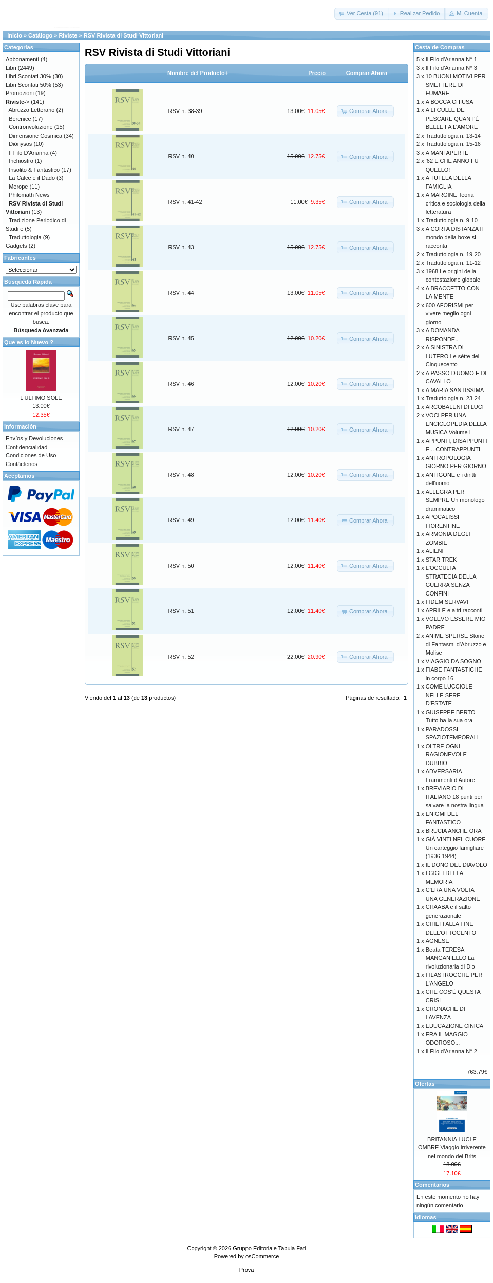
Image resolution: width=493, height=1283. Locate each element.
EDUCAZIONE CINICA (454, 1025)
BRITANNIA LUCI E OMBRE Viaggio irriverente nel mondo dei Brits (452, 1147)
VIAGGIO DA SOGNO (453, 661)
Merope (18, 186)
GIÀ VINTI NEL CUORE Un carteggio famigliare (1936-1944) (456, 847)
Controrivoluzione (31, 127)
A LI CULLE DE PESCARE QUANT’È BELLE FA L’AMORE (452, 118)
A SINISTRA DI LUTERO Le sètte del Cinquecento (453, 355)
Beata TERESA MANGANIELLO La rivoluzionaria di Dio (450, 958)
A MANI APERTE (447, 153)
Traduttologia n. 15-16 (453, 144)
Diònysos (20, 144)
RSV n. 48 (181, 475)
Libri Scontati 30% (28, 76)
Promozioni (20, 93)
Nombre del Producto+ (197, 73)
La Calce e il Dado (32, 178)
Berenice (20, 119)
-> (17, 102)
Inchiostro (21, 161)
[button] (361, 14)
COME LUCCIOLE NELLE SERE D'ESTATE (449, 694)
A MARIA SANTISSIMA (455, 390)
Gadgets (16, 246)
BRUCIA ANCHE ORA (454, 831)
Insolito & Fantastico (34, 169)
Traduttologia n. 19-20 (453, 254)
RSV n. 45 (181, 338)
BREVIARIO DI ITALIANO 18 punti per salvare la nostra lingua (455, 796)
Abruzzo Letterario (32, 110)
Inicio (14, 35)
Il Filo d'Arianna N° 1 (451, 59)
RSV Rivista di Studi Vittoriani (124, 35)
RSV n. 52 (181, 657)
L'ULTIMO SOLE (41, 398)
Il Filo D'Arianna (28, 153)
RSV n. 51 (181, 611)
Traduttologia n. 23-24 (453, 398)
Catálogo (40, 35)
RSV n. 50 (181, 566)
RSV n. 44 (181, 293)
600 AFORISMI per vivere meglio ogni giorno (449, 313)
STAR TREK (441, 559)
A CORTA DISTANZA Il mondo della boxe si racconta (454, 237)
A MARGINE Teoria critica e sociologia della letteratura (455, 203)
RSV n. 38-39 (185, 111)
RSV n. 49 (181, 520)
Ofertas (425, 1084)
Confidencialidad (26, 447)
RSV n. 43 (181, 247)
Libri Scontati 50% (28, 85)
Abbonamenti (22, 59)
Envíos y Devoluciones (34, 438)
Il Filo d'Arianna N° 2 (451, 1051)
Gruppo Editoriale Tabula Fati (269, 1248)
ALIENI (435, 551)
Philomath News (29, 195)
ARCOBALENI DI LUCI (455, 407)
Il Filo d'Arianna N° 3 (451, 68)
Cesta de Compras (440, 47)
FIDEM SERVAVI (447, 602)
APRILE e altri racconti (454, 610)
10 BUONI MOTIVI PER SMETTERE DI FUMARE (456, 84)
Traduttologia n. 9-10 (452, 220)
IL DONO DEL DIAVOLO (456, 865)
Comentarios (432, 1185)
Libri (11, 68)
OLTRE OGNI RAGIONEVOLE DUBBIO (446, 754)
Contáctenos (21, 464)
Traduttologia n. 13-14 (453, 136)
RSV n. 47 (181, 429)
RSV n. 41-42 (185, 202)
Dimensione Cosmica (35, 136)
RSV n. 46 (181, 384)
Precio (317, 73)
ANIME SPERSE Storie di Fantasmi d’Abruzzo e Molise (456, 644)
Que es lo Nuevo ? (28, 342)
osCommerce (262, 1256)
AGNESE (437, 941)
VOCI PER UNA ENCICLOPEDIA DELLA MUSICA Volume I (456, 423)
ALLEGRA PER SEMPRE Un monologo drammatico (455, 500)
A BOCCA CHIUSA (449, 102)
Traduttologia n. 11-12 (453, 262)
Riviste (68, 35)
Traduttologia (25, 237)
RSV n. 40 (181, 156)
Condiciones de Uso (31, 455)
